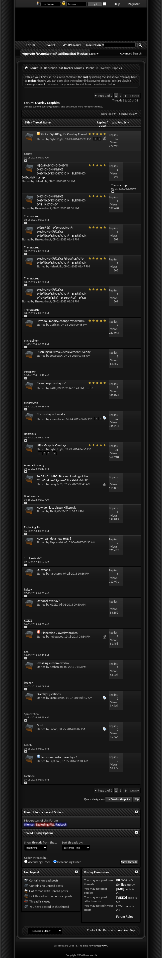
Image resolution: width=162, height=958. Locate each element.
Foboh (54, 729)
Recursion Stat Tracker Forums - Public (69, 68)
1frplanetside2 (59, 542)
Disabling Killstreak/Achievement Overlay (63, 352)
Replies (101, 122)
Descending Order (67, 862)
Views (102, 126)
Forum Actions (67, 53)
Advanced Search (131, 53)
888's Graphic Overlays (52, 445)
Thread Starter (42, 122)
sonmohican (57, 419)
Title (27, 122)
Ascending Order (37, 862)
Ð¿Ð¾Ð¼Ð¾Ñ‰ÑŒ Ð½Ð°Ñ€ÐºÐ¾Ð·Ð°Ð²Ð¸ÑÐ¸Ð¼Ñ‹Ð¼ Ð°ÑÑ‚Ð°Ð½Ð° (61, 200)
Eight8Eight (57, 139)
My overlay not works (51, 414)
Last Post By (121, 122)
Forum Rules (124, 917)
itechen (54, 667)
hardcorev (56, 573)
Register (134, 4)
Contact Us (94, 930)
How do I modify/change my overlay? (61, 321)
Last (134, 96)
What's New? (72, 45)
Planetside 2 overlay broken (59, 633)
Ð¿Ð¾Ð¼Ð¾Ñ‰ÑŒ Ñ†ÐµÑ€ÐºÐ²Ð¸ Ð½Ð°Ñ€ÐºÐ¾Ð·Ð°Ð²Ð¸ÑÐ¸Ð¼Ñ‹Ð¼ (61, 260)
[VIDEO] (121, 898)
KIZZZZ (54, 604)
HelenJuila (41, 181)
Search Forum (127, 113)
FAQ (40, 53)
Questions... (44, 570)
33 (116, 449)
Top (137, 799)
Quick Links (88, 53)
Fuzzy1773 (56, 484)
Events (50, 45)
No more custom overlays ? (59, 757)
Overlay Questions (49, 694)
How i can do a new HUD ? (54, 538)
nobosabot (56, 636)
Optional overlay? (48, 601)
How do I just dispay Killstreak (56, 507)
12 (116, 418)
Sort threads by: (72, 842)
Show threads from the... (40, 842)
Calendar (51, 53)
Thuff (53, 511)
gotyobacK (56, 355)
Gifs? (40, 725)
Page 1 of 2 (105, 95)
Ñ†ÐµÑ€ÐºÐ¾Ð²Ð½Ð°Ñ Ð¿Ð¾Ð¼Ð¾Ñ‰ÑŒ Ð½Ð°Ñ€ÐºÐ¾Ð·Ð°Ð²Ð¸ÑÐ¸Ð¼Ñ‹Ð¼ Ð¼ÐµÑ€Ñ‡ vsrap (54, 171)
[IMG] (120, 889)
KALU (53, 388)
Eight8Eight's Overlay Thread (68, 134)
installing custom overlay (53, 663)
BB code (121, 880)
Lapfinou (55, 761)
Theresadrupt (43, 208)
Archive (123, 930)
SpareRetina (57, 698)
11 (116, 387)
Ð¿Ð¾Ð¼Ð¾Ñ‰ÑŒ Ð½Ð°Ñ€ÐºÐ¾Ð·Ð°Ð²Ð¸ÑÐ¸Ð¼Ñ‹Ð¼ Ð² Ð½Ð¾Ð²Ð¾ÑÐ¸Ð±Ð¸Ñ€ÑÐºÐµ (61, 293)
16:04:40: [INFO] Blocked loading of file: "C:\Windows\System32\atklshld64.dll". (63, 478)
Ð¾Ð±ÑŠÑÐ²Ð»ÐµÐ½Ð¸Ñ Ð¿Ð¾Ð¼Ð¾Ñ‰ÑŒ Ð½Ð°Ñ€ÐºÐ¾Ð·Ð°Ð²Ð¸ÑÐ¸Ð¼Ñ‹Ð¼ (61, 231)
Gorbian (55, 324)
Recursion (109, 930)
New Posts (28, 53)
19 (116, 138)
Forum (30, 45)
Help (117, 4)
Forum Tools (106, 113)
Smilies (121, 885)
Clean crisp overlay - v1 (52, 383)
